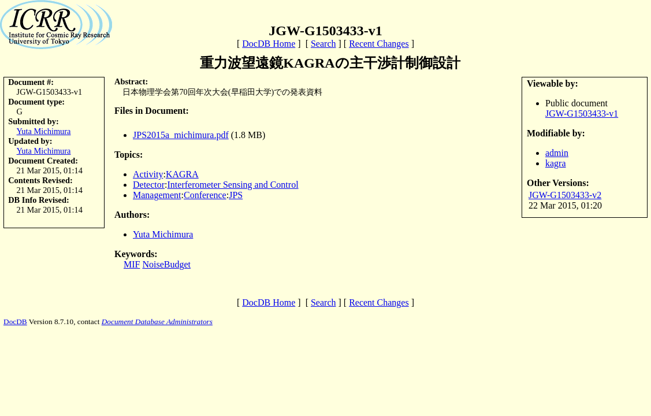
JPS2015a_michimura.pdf (181, 135)
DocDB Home (268, 44)
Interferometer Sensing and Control (233, 185)
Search (323, 44)
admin (556, 153)
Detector (149, 185)
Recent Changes (379, 44)
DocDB (15, 321)
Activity (148, 174)
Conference (205, 195)
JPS (236, 195)
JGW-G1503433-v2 (565, 195)
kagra (555, 163)
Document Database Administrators (157, 321)
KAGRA (182, 174)
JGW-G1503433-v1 (581, 113)
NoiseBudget (166, 264)
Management (157, 195)
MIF (132, 264)
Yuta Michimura (44, 131)
